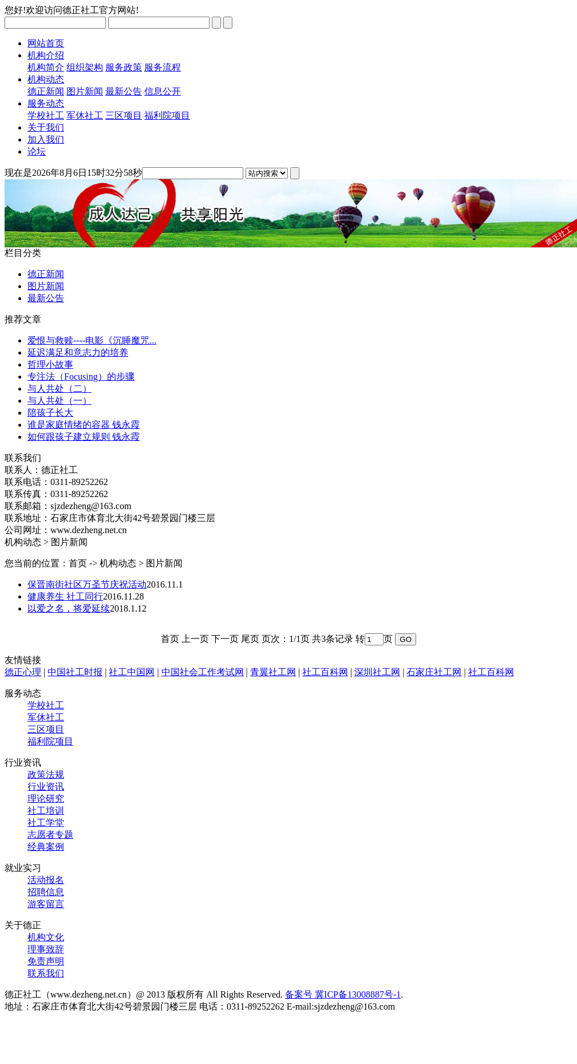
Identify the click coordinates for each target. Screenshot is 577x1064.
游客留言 (45, 904)
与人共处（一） (59, 400)
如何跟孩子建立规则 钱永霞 (83, 437)
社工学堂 (45, 822)
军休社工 (84, 115)
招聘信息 (45, 892)
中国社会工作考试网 (202, 672)
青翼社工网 (273, 672)
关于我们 (45, 127)
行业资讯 (45, 786)
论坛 (36, 151)
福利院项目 (167, 115)
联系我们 (45, 973)
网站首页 (45, 43)
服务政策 (123, 67)
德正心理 (23, 672)
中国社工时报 (75, 672)
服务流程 (162, 67)
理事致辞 (45, 949)
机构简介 (45, 67)
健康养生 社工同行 (65, 596)
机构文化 (45, 937)
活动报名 (45, 880)
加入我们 (45, 139)
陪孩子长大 (50, 412)
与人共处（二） (59, 388)
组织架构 (84, 67)
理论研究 (45, 798)
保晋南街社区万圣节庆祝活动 (87, 584)
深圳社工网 (377, 672)
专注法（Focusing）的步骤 (81, 376)
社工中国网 (132, 672)
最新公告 (123, 91)
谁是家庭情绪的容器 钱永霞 (83, 424)
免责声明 (45, 961)
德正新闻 (45, 91)
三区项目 (123, 115)
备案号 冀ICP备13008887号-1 (343, 994)
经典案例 (45, 847)
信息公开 (162, 91)
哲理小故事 (50, 364)
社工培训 (45, 810)
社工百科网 (325, 672)
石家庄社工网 (433, 672)
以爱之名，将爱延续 (68, 608)
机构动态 (45, 79)
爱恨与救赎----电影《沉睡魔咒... (91, 340)
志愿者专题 (50, 835)
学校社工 (45, 115)
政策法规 (45, 774)
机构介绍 (45, 55)
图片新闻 (84, 91)
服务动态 (45, 103)
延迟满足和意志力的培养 (77, 352)
